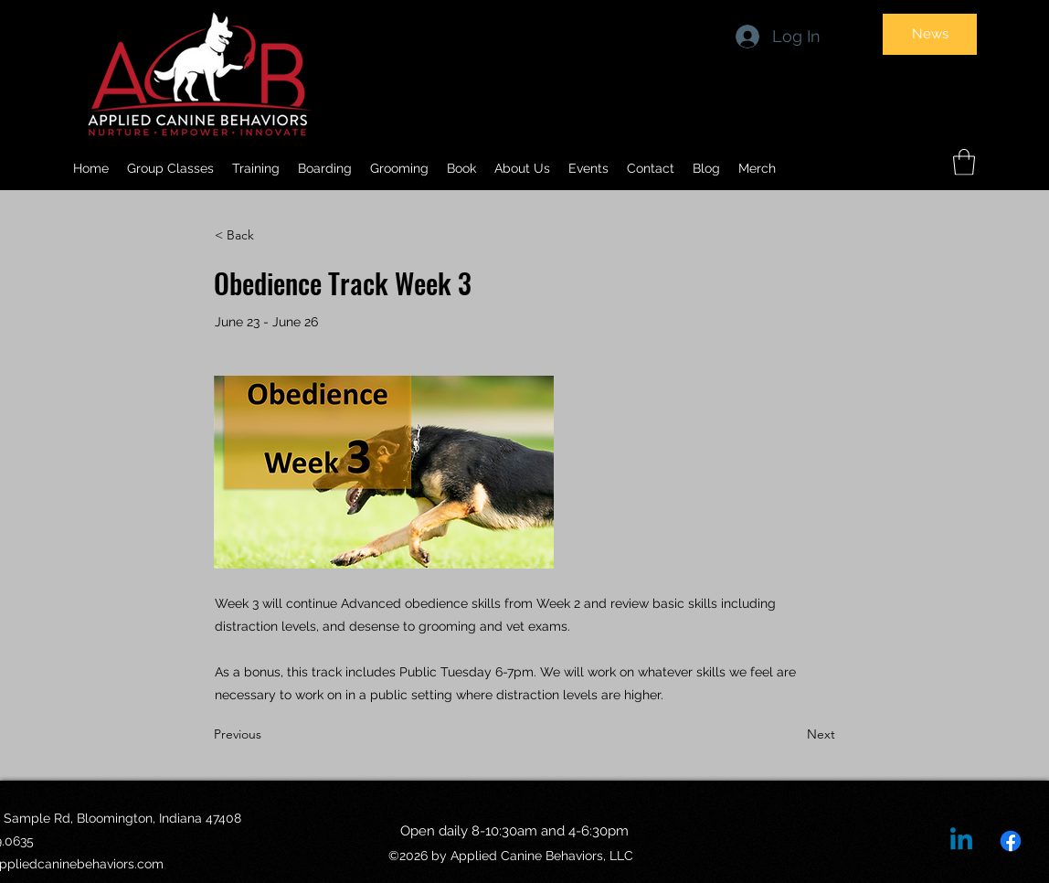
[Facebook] (1010, 841)
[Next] (789, 735)
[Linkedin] (961, 841)
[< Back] (275, 236)
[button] (522, 168)
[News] (930, 34)
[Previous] (274, 735)
